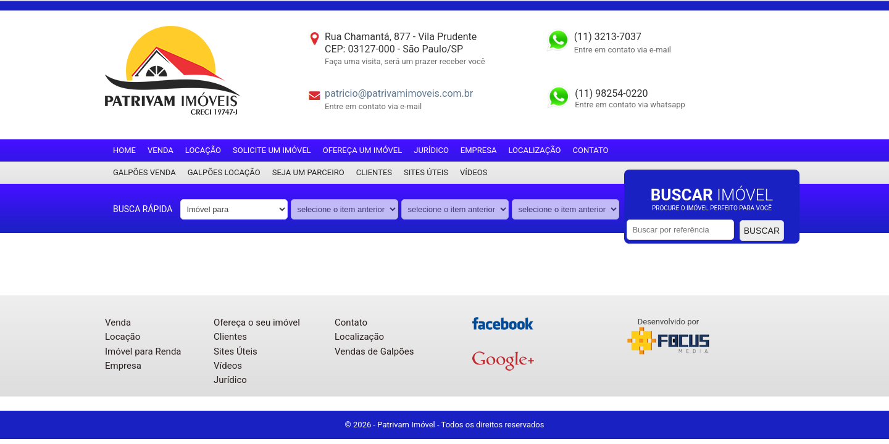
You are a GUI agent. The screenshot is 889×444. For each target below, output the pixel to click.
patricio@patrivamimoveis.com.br (399, 93)
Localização (534, 150)
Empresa (479, 150)
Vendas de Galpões (374, 351)
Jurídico (431, 150)
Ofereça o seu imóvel (257, 322)
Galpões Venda (144, 172)
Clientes (374, 172)
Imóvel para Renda (143, 351)
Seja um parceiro (308, 172)
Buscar (762, 231)
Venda (160, 150)
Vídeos (473, 172)
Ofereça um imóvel (362, 150)
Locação (203, 150)
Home (124, 150)
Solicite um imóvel (272, 150)
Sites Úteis (426, 172)
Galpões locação (224, 172)
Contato (591, 150)
